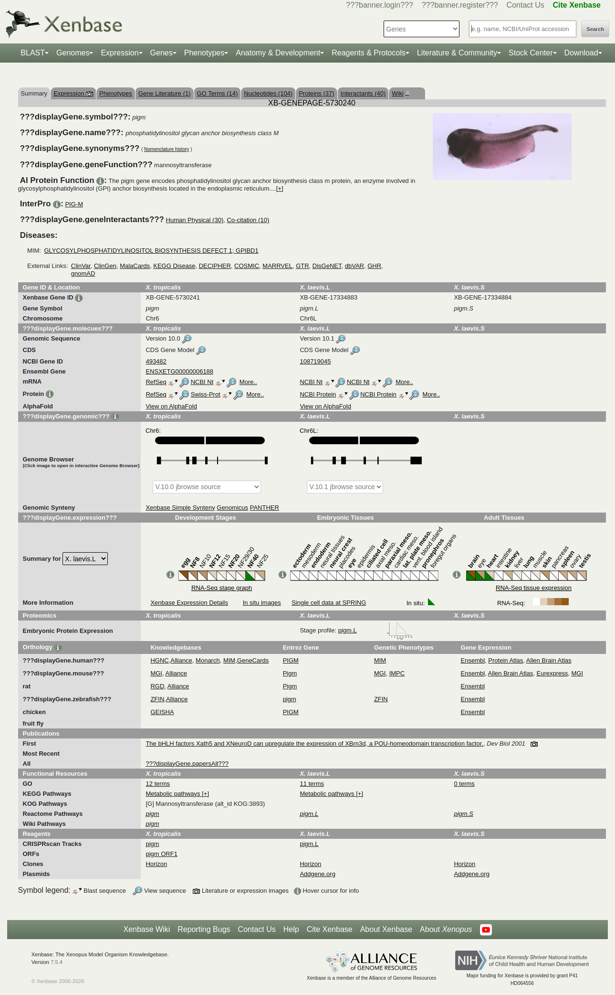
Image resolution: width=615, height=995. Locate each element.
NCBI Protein (318, 394)
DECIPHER (215, 265)
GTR (302, 265)
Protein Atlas (505, 660)
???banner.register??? (460, 5)
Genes (161, 53)
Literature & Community (457, 53)
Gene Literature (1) (164, 93)
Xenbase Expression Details (189, 602)
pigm (289, 699)
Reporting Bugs (203, 929)
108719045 (315, 361)
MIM (229, 660)
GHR (374, 265)
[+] (279, 188)
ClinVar (81, 265)
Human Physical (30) (195, 220)
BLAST (33, 53)
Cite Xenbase (330, 929)
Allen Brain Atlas (549, 660)
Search (595, 29)
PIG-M (74, 204)
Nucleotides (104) (268, 93)
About (446, 929)
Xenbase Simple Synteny (180, 507)
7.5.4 (57, 962)
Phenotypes (204, 53)
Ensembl (473, 660)
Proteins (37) (316, 93)
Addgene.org (317, 873)
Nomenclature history (166, 149)
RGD (157, 686)
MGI (156, 673)
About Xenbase (386, 929)
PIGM (291, 660)
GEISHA (162, 712)
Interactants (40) (363, 93)
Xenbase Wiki (146, 929)
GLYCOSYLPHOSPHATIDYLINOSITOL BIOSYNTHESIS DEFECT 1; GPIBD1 (151, 250)
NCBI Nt (202, 381)
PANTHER (264, 507)
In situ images (262, 602)
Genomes (72, 53)
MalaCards (135, 265)
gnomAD (83, 273)
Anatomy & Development (278, 53)
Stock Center (530, 53)
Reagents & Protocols (369, 53)
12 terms (158, 783)
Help (291, 929)
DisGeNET (327, 265)
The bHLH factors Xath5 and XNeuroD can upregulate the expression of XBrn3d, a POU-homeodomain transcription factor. (314, 743)
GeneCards (253, 660)
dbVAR (354, 265)
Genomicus (232, 507)
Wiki (399, 93)
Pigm (290, 673)
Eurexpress (552, 673)
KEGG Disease (174, 265)
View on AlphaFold (171, 406)
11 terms (312, 783)
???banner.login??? (379, 5)
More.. (248, 381)
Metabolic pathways (174, 793)
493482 (156, 361)
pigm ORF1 (161, 853)
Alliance (181, 660)
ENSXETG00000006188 (179, 371)
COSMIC (246, 265)
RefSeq (156, 381)
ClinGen (105, 265)
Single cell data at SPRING (329, 602)
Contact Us (525, 5)
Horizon (156, 863)
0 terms (464, 783)
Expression (119, 53)
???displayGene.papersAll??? (187, 763)
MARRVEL (277, 265)
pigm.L (375, 630)
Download (581, 53)
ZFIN (157, 699)
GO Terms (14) (217, 93)
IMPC (397, 673)
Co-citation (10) (248, 220)
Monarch (208, 660)
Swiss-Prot (205, 394)
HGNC (159, 660)
